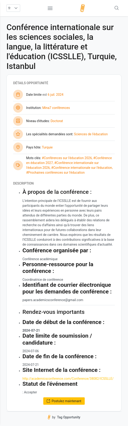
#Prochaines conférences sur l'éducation (55, 172)
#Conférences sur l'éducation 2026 (67, 158)
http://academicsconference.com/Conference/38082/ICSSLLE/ (68, 378)
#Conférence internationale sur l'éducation (81, 168)
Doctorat (56, 121)
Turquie (47, 147)
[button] (16, 8)
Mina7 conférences (56, 108)
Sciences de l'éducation (91, 134)
